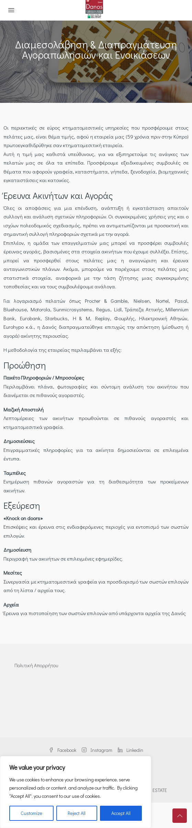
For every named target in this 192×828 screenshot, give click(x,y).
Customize (31, 813)
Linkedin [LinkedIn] (130, 750)
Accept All (121, 813)
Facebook (62, 750)
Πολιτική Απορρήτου (36, 665)
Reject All (77, 813)
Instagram (97, 750)
